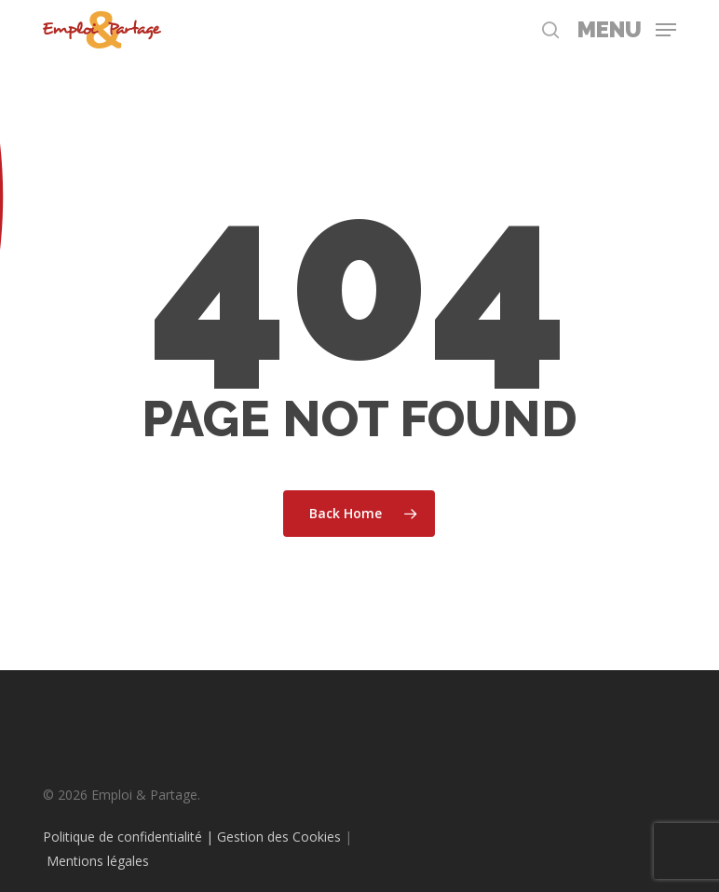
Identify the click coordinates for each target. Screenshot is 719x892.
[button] (626, 28)
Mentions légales (98, 861)
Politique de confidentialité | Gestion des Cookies (192, 836)
